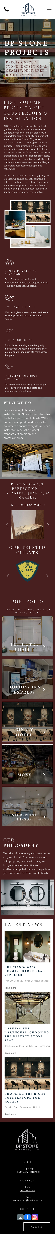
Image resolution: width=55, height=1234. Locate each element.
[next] (48, 524)
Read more (10, 987)
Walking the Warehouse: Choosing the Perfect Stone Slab (27, 1034)
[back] (7, 524)
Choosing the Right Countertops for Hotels (25, 1097)
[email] (20, 1217)
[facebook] (27, 1217)
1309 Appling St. (27, 1168)
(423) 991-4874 (27, 1190)
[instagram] (35, 1217)
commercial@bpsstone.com (27, 1200)
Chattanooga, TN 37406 (28, 1172)
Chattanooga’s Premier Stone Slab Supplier (25, 971)
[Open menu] (49, 9)
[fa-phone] (6, 11)
